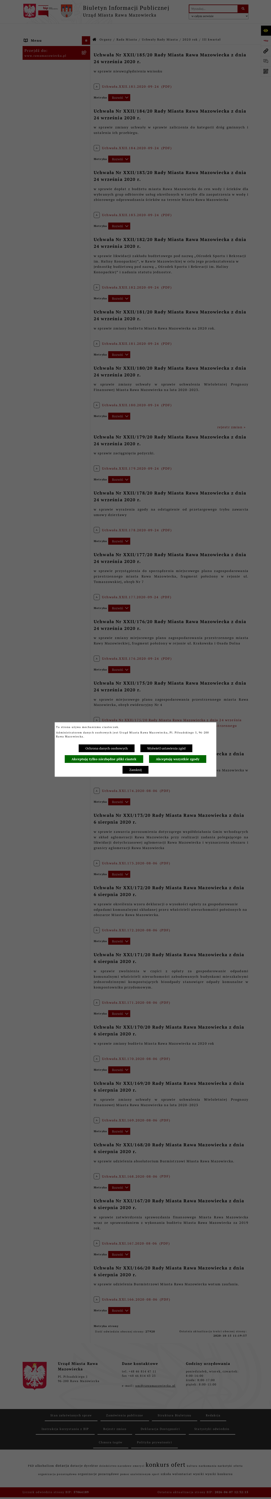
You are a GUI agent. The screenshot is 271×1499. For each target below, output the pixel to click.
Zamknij (135, 770)
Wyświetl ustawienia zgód (166, 748)
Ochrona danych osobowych (106, 748)
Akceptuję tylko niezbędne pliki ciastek (104, 759)
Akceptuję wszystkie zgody (177, 759)
